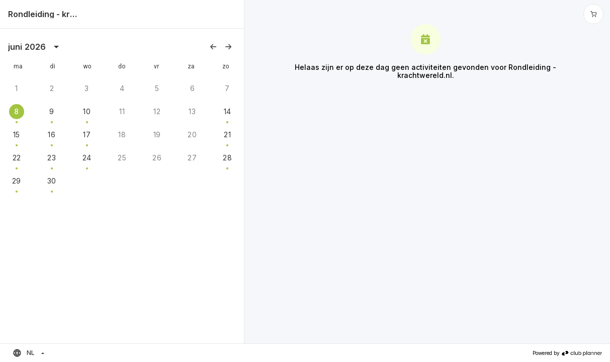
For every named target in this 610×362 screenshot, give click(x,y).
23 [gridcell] (51, 157)
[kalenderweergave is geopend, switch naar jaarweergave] (56, 46)
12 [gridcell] (156, 111)
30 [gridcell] (51, 180)
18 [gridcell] (122, 134)
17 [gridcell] (87, 134)
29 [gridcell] (16, 180)
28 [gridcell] (227, 157)
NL (24, 352)
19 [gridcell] (157, 134)
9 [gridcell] (51, 111)
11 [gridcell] (122, 111)
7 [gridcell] (227, 88)
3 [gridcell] (86, 88)
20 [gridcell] (192, 134)
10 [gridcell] (87, 111)
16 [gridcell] (51, 134)
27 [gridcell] (192, 157)
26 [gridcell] (156, 157)
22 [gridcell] (17, 157)
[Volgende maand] (228, 46)
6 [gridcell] (192, 88)
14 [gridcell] (227, 111)
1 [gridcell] (16, 88)
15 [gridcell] (16, 134)
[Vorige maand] (213, 46)
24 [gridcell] (87, 157)
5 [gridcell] (157, 88)
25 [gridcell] (122, 157)
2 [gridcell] (52, 88)
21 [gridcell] (227, 134)
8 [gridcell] (16, 111)
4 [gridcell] (122, 88)
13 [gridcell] (192, 111)
